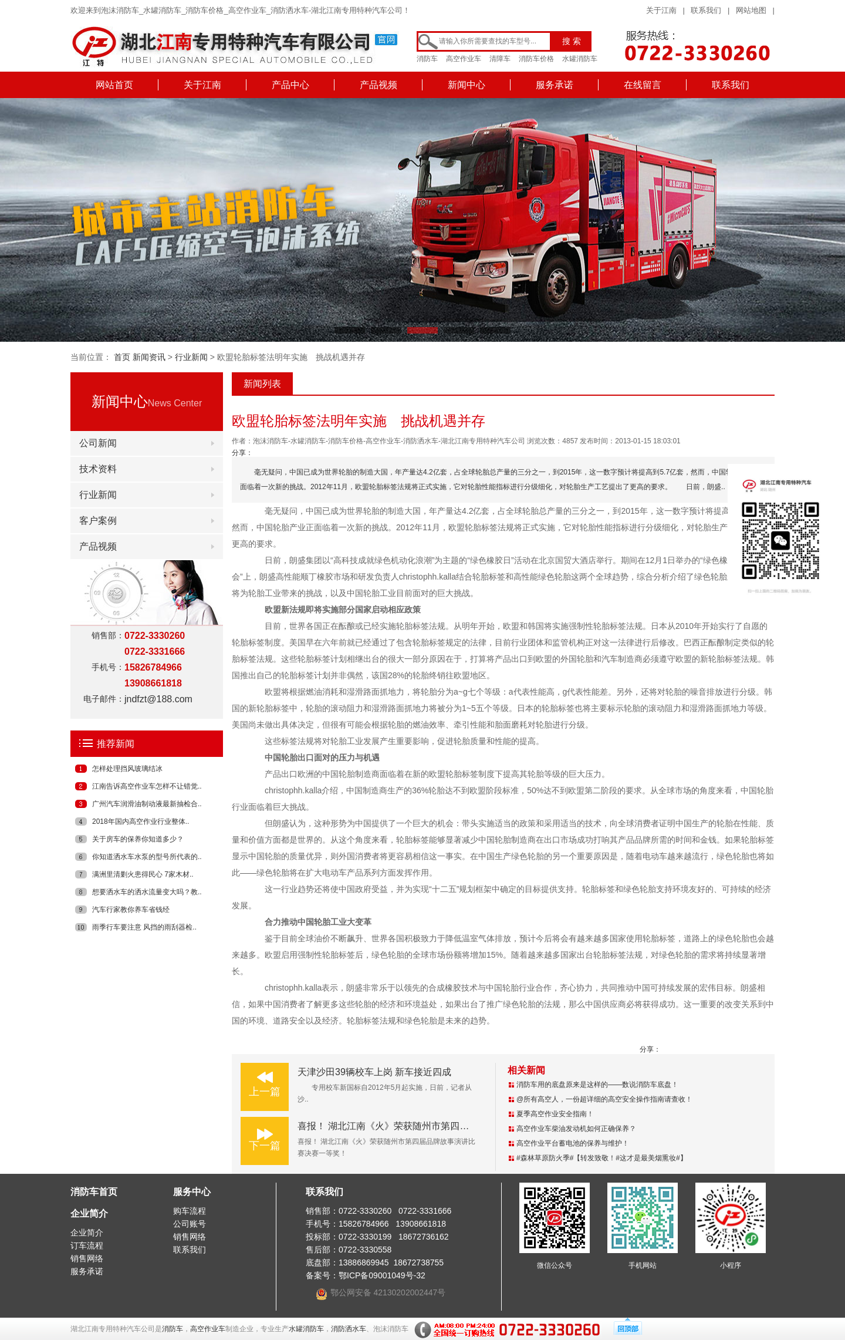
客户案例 (98, 521)
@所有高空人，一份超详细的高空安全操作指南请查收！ (604, 1099)
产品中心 (290, 85)
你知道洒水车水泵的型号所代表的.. (147, 857)
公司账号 (189, 1223)
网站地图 (751, 10)
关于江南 (661, 10)
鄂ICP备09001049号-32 (382, 1275)
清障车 (500, 59)
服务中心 (192, 1192)
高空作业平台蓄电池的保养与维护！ (572, 1143)
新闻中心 (466, 85)
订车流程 (86, 1245)
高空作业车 (463, 59)
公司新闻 (98, 443)
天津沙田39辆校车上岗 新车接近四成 (374, 1072)
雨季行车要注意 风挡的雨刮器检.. (144, 927)
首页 (122, 357)
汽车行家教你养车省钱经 (131, 909)
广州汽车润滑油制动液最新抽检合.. (147, 804)
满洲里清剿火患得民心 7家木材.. (143, 874)
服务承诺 (554, 85)
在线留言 (642, 85)
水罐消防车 (579, 59)
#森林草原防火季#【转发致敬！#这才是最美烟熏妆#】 (601, 1158)
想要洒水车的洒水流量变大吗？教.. (147, 892)
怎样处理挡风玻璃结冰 (127, 769)
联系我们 (706, 10)
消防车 (427, 59)
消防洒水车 (348, 1329)
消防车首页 (93, 1192)
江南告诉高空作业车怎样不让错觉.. (147, 786)
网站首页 (114, 85)
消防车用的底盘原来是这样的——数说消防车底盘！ (597, 1084)
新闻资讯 (149, 357)
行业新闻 (191, 357)
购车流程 (189, 1211)
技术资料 (98, 469)
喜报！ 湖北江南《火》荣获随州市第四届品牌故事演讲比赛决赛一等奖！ (449, 1126)
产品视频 (378, 85)
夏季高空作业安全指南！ (555, 1114)
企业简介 (89, 1213)
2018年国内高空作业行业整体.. (140, 821)
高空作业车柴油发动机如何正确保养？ (576, 1128)
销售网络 (86, 1258)
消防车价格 (536, 59)
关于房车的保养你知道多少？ (138, 839)
